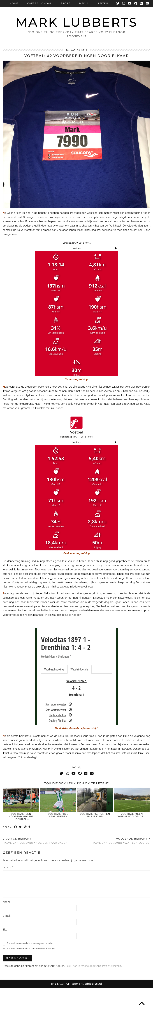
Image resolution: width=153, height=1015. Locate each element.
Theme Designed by (133, 1011)
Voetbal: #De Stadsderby (58, 815)
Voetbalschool (39, 3)
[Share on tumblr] (30, 827)
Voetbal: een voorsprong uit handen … (21, 816)
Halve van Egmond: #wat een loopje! (121, 840)
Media (84, 3)
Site (5, 929)
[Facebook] (136, 3)
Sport (65, 3)
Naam (7, 901)
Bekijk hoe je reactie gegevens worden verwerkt (93, 965)
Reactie (8, 867)
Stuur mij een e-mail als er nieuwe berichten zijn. (31, 948)
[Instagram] (123, 3)
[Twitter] (118, 3)
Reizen (103, 3)
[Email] (147, 3)
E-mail (7, 915)
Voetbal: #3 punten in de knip (95, 815)
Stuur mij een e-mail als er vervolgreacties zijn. (30, 943)
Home (14, 3)
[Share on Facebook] (15, 827)
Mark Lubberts (77, 22)
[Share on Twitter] (20, 827)
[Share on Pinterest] (25, 827)
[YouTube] (130, 3)
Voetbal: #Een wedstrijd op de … (131, 815)
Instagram (76, 983)
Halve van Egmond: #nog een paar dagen (35, 840)
